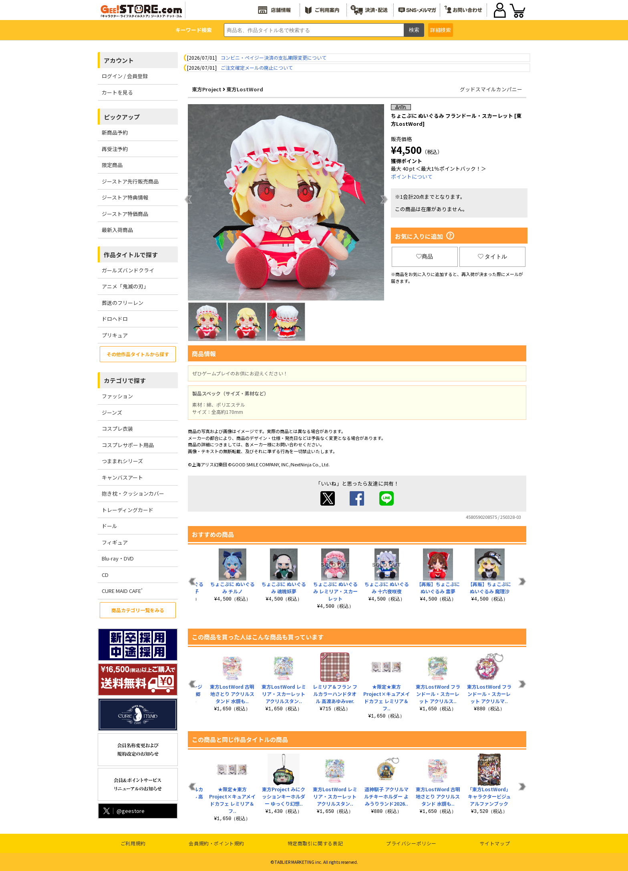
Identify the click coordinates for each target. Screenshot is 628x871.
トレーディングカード (127, 510)
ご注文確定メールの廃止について (257, 67)
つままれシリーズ (122, 461)
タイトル (492, 256)
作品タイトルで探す (131, 254)
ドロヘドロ (115, 319)
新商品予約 (115, 132)
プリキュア (115, 335)
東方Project (206, 89)
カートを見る (117, 92)
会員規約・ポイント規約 (216, 843)
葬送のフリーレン (122, 302)
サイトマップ (495, 843)
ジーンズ (112, 412)
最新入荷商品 (117, 230)
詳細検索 (440, 30)
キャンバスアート (122, 477)
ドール (109, 526)
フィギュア (115, 542)
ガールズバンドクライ (128, 270)
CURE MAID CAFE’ (122, 591)
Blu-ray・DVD (118, 558)
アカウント (119, 60)
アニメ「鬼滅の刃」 (125, 286)
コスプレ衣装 (117, 428)
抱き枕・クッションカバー (133, 493)
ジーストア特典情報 (125, 197)
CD (105, 575)
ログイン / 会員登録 (125, 76)
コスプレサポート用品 (128, 445)
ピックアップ (122, 117)
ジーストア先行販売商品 (130, 181)
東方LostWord (244, 89)
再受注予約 (115, 149)
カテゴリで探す (125, 380)
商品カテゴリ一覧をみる (137, 610)
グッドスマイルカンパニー (491, 89)
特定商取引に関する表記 (315, 843)
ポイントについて (412, 176)
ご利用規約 (133, 843)
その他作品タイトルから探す (138, 354)
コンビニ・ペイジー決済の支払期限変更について (273, 57)
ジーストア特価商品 (125, 214)
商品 (424, 256)
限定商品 (112, 165)
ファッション (117, 396)
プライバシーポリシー (411, 843)
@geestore (123, 811)
